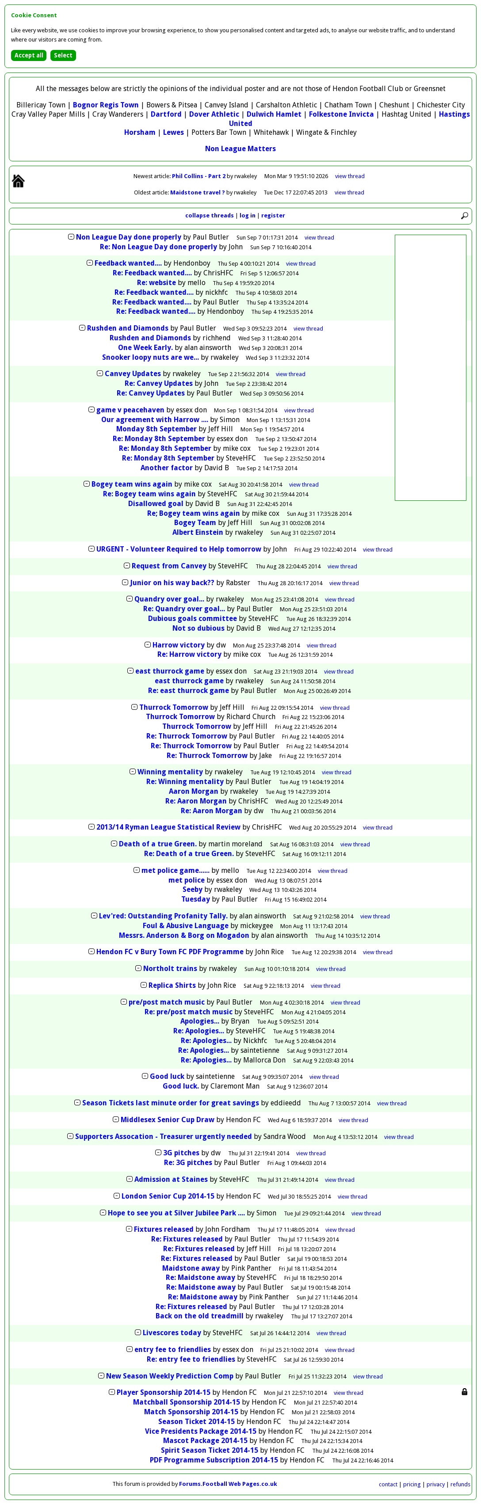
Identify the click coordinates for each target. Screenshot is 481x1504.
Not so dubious (198, 628)
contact (388, 1484)
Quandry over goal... (169, 599)
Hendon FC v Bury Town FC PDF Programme (170, 952)
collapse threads (209, 215)
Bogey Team (195, 522)
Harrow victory (179, 645)
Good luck (167, 1076)
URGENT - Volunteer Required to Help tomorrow (178, 549)
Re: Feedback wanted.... (152, 273)
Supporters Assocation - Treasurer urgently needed (163, 1136)
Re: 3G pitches (188, 1162)
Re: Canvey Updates (159, 383)
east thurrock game (169, 671)
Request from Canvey (169, 566)
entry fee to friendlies (172, 1349)
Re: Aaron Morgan (196, 801)
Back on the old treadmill (200, 1316)
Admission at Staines (171, 1179)
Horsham (140, 132)
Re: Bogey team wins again (149, 494)
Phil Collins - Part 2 (199, 176)
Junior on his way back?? (172, 583)
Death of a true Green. (159, 844)
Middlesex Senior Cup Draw (167, 1120)
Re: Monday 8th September (159, 438)
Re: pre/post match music (189, 1012)
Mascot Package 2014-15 (205, 1440)
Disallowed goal (155, 503)
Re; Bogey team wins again (193, 513)
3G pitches (181, 1153)
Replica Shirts (172, 985)
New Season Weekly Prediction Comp (169, 1376)
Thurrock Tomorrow (173, 707)
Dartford (166, 114)
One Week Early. (145, 347)
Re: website (156, 282)
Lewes (173, 132)
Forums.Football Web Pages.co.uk (228, 1484)
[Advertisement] (430, 367)
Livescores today (172, 1333)
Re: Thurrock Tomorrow (186, 736)
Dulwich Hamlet (274, 114)
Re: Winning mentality (185, 781)
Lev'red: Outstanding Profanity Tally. (164, 916)
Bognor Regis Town (106, 105)
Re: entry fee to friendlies (191, 1359)
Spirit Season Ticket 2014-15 (209, 1450)
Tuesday (195, 899)
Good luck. (181, 1086)
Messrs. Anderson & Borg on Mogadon (184, 935)
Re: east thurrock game (188, 690)
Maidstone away (191, 1268)
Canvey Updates (133, 373)
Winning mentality (170, 772)
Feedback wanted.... (128, 263)
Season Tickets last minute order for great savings (170, 1103)
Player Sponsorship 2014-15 (163, 1392)
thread (319, 237)
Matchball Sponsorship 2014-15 (186, 1402)
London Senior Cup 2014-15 (168, 1196)
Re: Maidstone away (200, 1277)
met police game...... (175, 870)
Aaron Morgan (193, 791)
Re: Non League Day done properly (158, 247)
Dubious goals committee (192, 618)
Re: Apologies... (198, 1031)
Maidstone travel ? (198, 192)
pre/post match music (167, 1002)
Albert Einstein (197, 532)
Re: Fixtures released (187, 1239)
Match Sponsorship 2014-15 (191, 1412)
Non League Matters (240, 149)
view (350, 176)
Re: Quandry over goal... (184, 609)
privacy (436, 1484)
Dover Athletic (214, 114)
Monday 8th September (156, 429)
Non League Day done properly (128, 237)
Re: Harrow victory (189, 654)
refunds (460, 1484)
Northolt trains (170, 968)
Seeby (192, 889)
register (273, 215)
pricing (412, 1484)
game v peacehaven (130, 410)
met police (186, 880)
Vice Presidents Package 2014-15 (200, 1431)
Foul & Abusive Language (186, 925)
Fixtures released (164, 1229)
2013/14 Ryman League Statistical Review (168, 827)
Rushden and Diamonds (127, 328)
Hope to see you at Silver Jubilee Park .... (176, 1213)
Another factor (167, 468)
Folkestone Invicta (341, 114)
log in (248, 215)
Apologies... (199, 1021)
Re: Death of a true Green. (190, 853)
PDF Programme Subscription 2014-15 (214, 1460)
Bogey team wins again (132, 484)
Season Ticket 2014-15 (196, 1421)
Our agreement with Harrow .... (154, 419)
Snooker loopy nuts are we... (150, 357)
